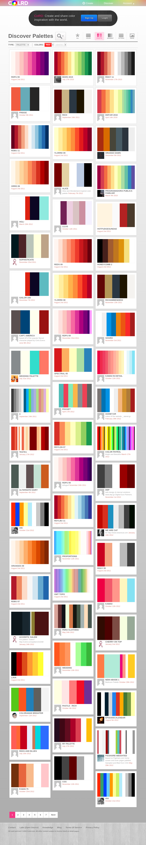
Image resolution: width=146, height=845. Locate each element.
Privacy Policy (92, 827)
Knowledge (48, 827)
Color (88, 36)
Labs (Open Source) (29, 827)
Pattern (121, 36)
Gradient (110, 36)
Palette (99, 36)
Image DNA (132, 36)
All (77, 36)
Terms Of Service (74, 827)
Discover (108, 3)
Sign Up (89, 18)
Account (127, 3)
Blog (59, 827)
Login (105, 18)
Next (53, 815)
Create (89, 3)
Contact (12, 827)
